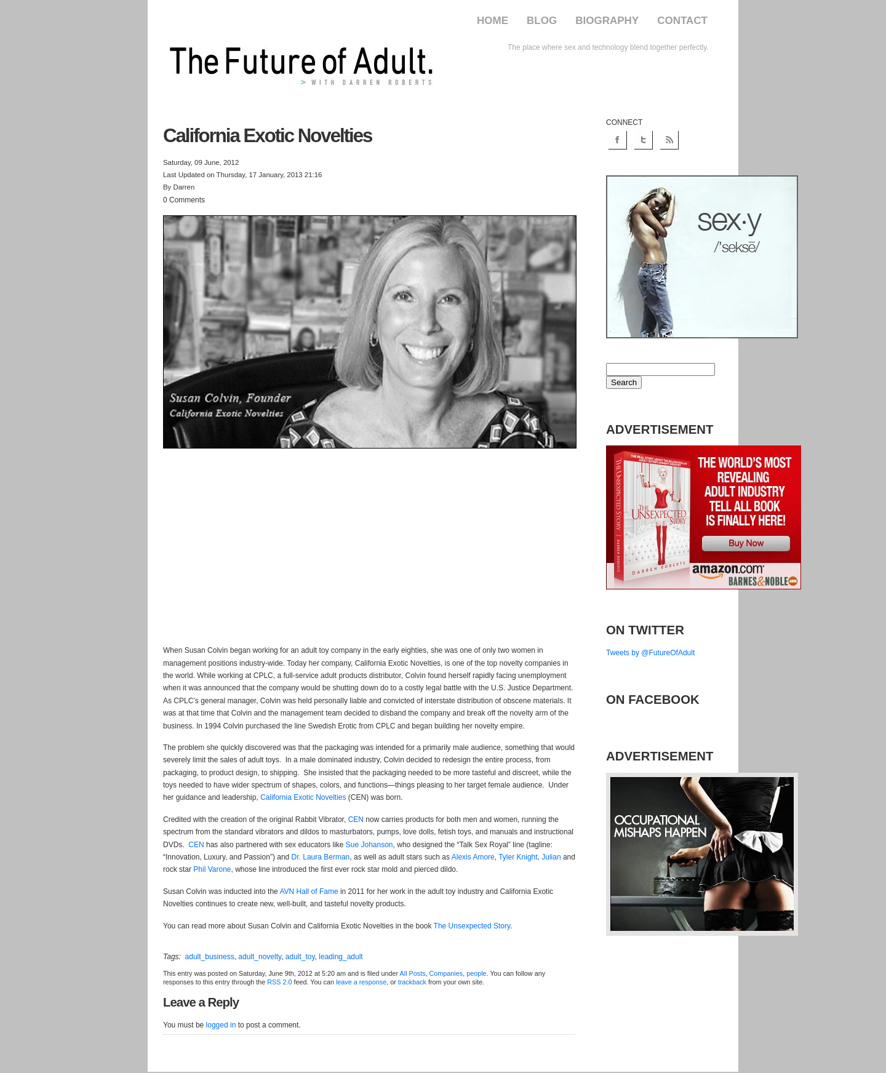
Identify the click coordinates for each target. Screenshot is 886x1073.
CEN (356, 819)
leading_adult (340, 956)
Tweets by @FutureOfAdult (650, 652)
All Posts (413, 973)
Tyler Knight (517, 857)
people (476, 973)
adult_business (209, 956)
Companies (446, 973)
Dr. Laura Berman (321, 857)
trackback (412, 982)
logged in (221, 1025)
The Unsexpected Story (472, 926)
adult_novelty (259, 956)
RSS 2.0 (279, 982)
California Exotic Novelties (303, 797)
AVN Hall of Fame (308, 891)
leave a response (361, 982)
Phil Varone (212, 869)
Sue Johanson (369, 844)
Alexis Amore (473, 857)
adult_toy (300, 956)
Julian (551, 857)
